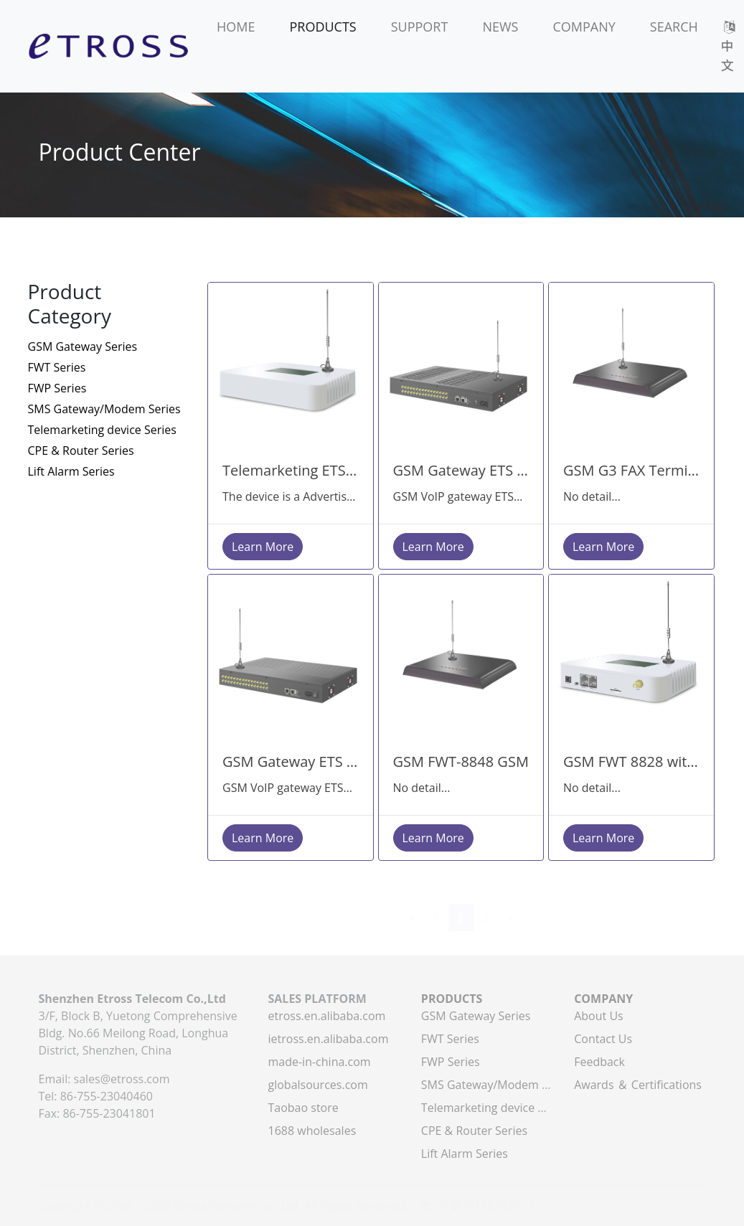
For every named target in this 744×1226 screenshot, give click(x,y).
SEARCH (674, 26)
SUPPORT (419, 26)
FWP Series (57, 388)
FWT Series (57, 367)
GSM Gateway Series (83, 346)
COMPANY (583, 26)
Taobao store (303, 1108)
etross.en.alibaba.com (326, 1016)
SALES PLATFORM (317, 998)
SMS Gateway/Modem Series (104, 409)
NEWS (500, 26)
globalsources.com (317, 1085)
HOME (236, 26)
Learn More (262, 547)
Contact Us (603, 1039)
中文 (729, 47)
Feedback (599, 1062)
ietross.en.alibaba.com (328, 1039)
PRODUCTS (322, 26)
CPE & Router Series (81, 450)
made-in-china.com (319, 1062)
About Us (598, 1016)
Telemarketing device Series (102, 430)
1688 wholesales (312, 1130)
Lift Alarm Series (71, 471)
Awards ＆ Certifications (638, 1085)
